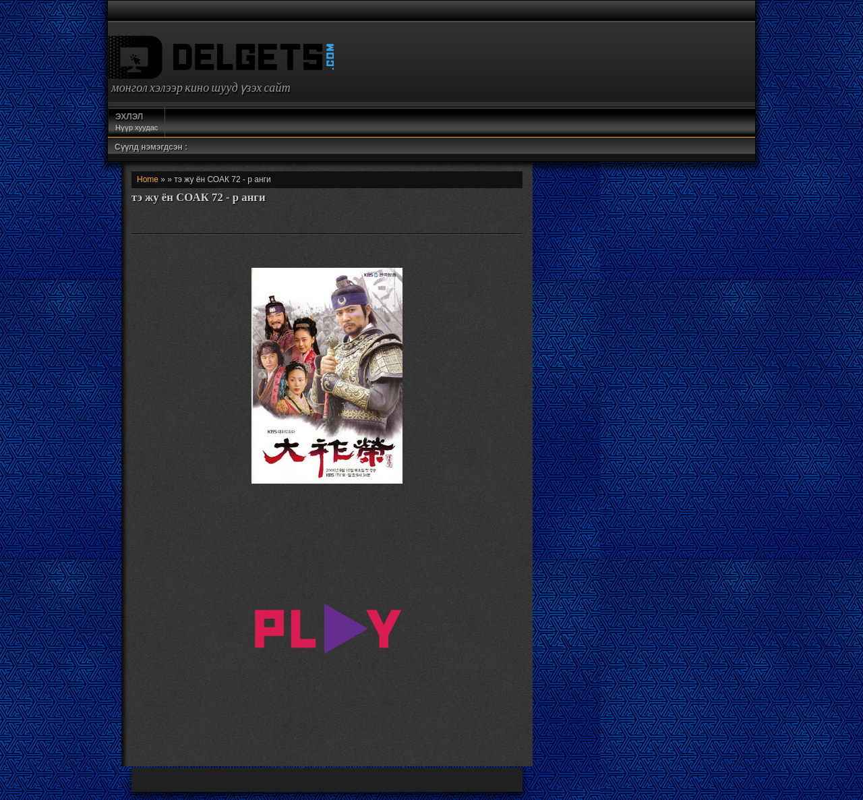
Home (147, 179)
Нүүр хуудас (136, 121)
